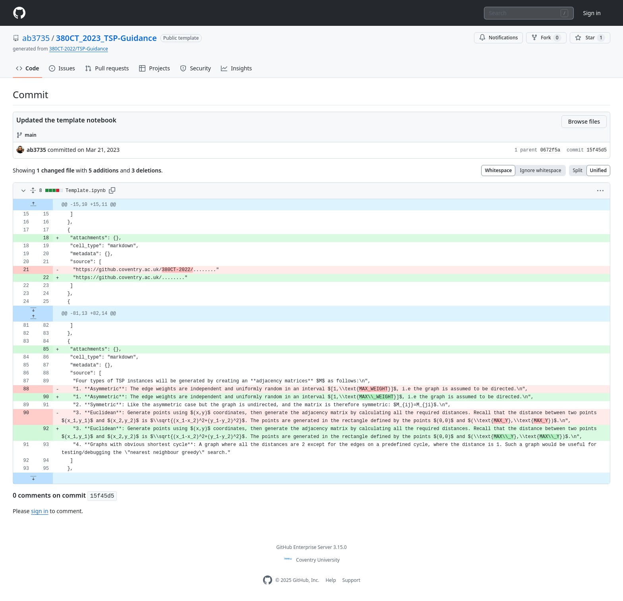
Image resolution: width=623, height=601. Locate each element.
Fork (546, 38)
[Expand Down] (33, 310)
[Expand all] (33, 190)
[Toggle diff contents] (22, 191)
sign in (39, 511)
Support (351, 580)
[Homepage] (19, 12)
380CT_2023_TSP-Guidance (106, 38)
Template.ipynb (86, 191)
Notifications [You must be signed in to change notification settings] (498, 37)
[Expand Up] (33, 204)
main (31, 135)
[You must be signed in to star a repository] (590, 37)
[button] (112, 191)
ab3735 (36, 38)
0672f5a (550, 150)
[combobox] (528, 13)
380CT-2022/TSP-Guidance (78, 48)
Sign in (592, 13)
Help (330, 580)
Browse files (584, 121)
